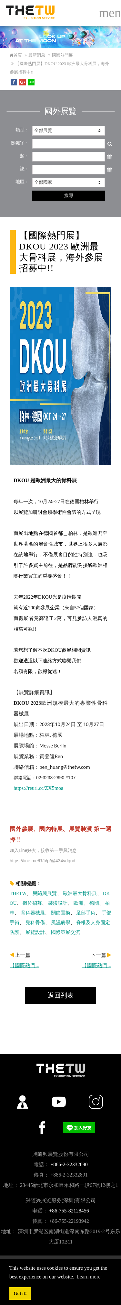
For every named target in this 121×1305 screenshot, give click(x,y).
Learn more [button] (88, 1276)
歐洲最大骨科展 (80, 893)
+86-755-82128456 (69, 1210)
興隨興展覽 (45, 893)
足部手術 (86, 912)
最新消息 (36, 55)
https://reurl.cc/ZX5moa (38, 788)
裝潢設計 (57, 903)
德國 (94, 903)
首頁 (16, 55)
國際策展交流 (65, 932)
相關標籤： (25, 883)
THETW (18, 893)
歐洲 (78, 903)
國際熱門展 (62, 55)
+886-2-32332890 (69, 1164)
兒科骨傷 (35, 922)
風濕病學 (60, 922)
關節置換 (60, 912)
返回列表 (61, 995)
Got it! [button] (20, 1293)
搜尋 (68, 195)
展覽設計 (35, 932)
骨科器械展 (33, 912)
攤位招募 (32, 903)
